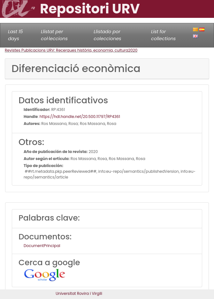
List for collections (163, 35)
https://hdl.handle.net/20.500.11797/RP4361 (80, 116)
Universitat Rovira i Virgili (79, 293)
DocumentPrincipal (42, 245)
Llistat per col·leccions (54, 35)
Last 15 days (15, 35)
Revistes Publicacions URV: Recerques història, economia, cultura (66, 50)
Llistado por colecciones (107, 35)
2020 (132, 50)
